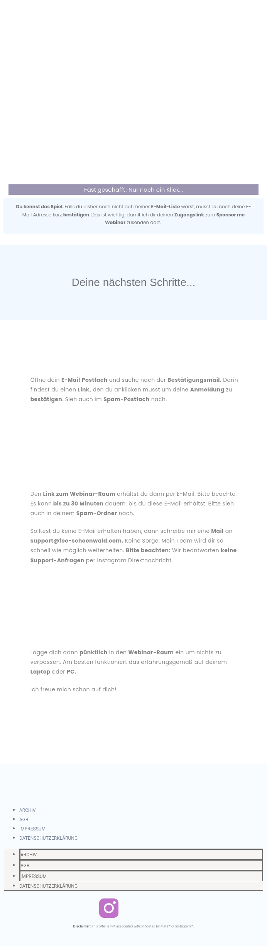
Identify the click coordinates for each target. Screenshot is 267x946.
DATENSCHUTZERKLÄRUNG (48, 838)
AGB (23, 819)
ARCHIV (27, 810)
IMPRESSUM (32, 829)
